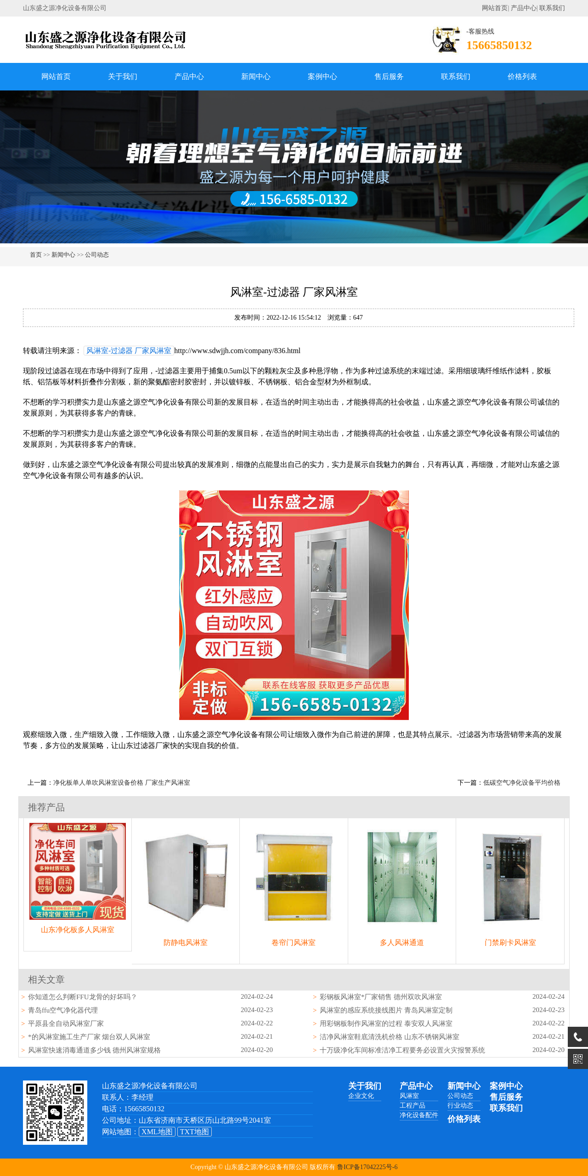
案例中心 (322, 76)
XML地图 (157, 1132)
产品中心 (524, 8)
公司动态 (97, 254)
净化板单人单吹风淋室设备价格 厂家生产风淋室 (121, 782)
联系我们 (552, 8)
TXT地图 (194, 1132)
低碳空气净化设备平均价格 (521, 782)
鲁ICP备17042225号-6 (367, 1167)
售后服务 (389, 76)
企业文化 (361, 1095)
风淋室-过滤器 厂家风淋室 (128, 350)
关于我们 (122, 76)
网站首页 (495, 8)
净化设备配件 (419, 1115)
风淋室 (409, 1095)
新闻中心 (256, 76)
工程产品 (412, 1105)
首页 (36, 254)
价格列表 (522, 76)
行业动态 (460, 1105)
